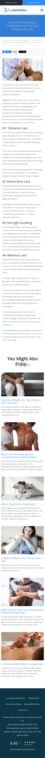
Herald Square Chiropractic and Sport (15, 40)
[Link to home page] (19, 10)
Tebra (33, 749)
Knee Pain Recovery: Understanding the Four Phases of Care (22, 41)
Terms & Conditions (13, 704)
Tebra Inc (22, 698)
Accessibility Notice (32, 704)
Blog (33, 40)
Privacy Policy (33, 698)
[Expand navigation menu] (42, 10)
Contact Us (22, 710)
